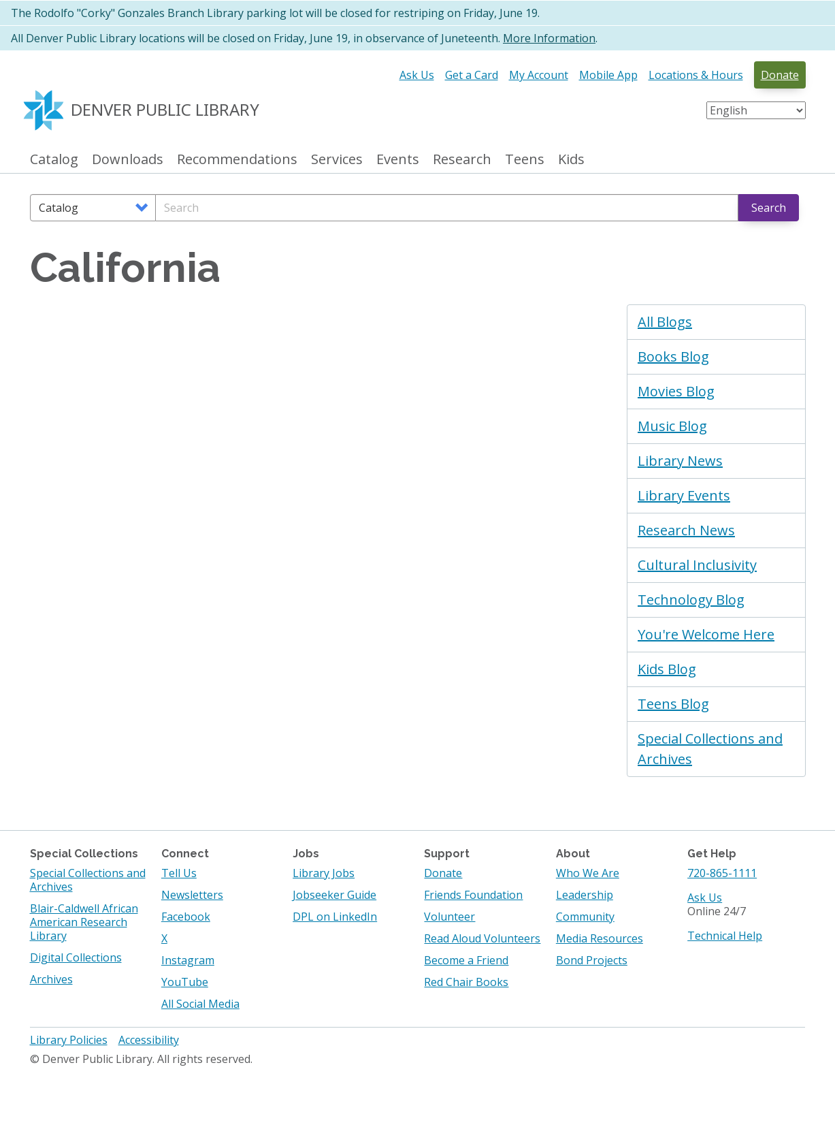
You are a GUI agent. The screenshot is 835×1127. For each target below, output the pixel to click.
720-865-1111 (722, 873)
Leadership (584, 894)
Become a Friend (466, 960)
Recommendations (237, 159)
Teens (524, 159)
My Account (538, 75)
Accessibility (148, 1039)
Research (462, 159)
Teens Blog (673, 704)
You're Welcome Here (706, 634)
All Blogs (665, 322)
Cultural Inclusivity (697, 565)
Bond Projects (591, 960)
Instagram (187, 960)
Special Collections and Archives (710, 748)
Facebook (185, 916)
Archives (51, 979)
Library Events (684, 495)
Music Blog (672, 426)
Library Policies (69, 1039)
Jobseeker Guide (334, 894)
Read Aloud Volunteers (482, 938)
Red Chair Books (466, 981)
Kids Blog (667, 669)
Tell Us (179, 873)
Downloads (127, 159)
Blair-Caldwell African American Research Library (84, 922)
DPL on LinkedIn (335, 916)
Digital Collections (76, 957)
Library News (680, 460)
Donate (780, 75)
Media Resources (599, 938)
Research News (686, 530)
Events (397, 159)
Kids (571, 159)
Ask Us (416, 75)
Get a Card (471, 75)
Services (337, 159)
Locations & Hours (696, 75)
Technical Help (724, 935)
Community (585, 916)
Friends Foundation (473, 894)
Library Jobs (324, 873)
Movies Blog (676, 391)
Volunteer (449, 916)
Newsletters (192, 894)
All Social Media (200, 1003)
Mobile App (608, 75)
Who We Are (587, 873)
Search (768, 207)
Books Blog (673, 356)
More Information (549, 38)
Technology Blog (691, 599)
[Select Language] (756, 110)
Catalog (54, 159)
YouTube (184, 981)
